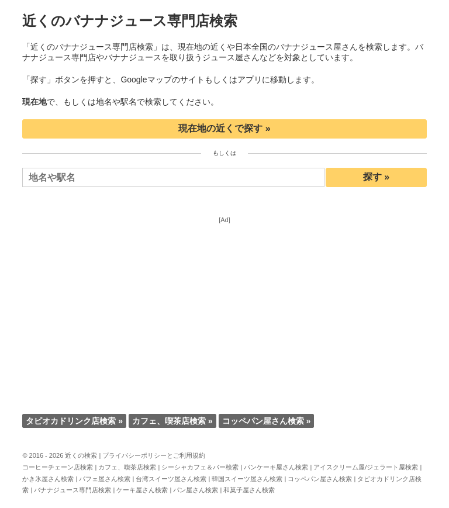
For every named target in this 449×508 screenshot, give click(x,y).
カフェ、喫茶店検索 (127, 467)
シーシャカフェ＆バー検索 (200, 467)
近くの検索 (81, 455)
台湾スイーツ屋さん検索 (171, 478)
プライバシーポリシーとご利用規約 (153, 455)
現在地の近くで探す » (224, 128)
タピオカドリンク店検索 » (74, 421)
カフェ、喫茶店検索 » (172, 421)
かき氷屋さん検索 (48, 478)
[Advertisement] (225, 305)
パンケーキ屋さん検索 (276, 467)
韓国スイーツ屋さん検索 (247, 478)
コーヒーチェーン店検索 (57, 467)
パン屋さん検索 (195, 489)
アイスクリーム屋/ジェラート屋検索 (365, 467)
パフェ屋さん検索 (104, 478)
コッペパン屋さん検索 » (266, 421)
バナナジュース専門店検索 (72, 489)
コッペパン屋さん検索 (320, 478)
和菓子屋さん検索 (249, 489)
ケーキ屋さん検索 (142, 489)
